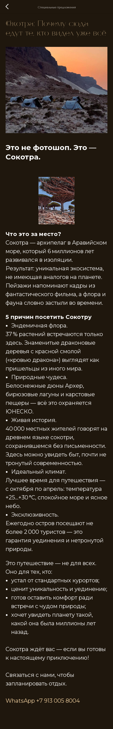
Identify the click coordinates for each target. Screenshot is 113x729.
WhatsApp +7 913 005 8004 (43, 700)
